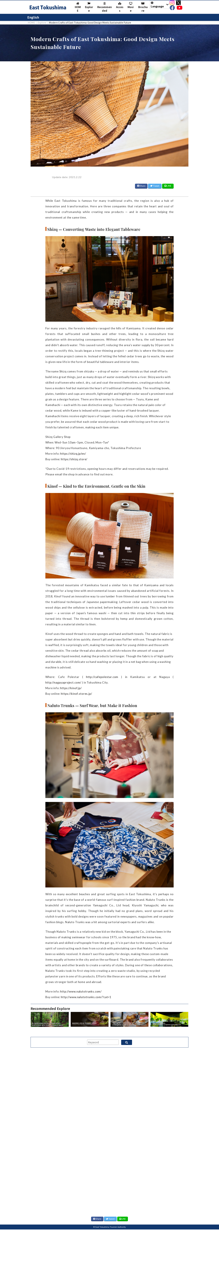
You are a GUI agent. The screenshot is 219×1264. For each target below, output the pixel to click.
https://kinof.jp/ (71, 688)
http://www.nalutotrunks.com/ (81, 991)
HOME (78, 7)
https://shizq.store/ (74, 459)
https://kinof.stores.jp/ (76, 693)
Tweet (154, 185)
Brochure (143, 7)
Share (141, 185)
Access (119, 7)
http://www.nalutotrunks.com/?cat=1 (86, 997)
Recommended (104, 7)
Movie (131, 7)
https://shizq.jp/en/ (73, 453)
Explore (89, 7)
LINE (167, 185)
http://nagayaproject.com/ (63, 682)
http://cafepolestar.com (102, 677)
